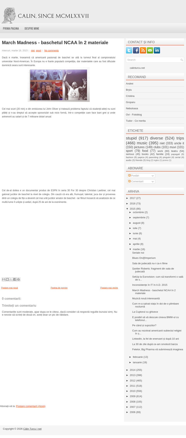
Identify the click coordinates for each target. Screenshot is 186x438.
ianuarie (138, 362)
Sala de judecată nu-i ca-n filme (149, 263)
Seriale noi (138, 252)
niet (32, 50)
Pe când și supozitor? (144, 325)
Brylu (129, 89)
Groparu (130, 102)
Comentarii (135, 181)
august (137, 222)
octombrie (139, 212)
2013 (133, 375)
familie (160, 154)
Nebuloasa (132, 108)
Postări (133, 175)
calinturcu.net (137, 67)
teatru (174, 151)
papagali (175, 154)
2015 (133, 208)
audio (129, 160)
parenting (153, 157)
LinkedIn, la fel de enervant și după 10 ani (155, 338)
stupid (131, 138)
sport (38, 50)
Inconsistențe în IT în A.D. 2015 (149, 284)
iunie (136, 233)
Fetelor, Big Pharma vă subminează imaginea (157, 349)
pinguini (166, 157)
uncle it (179, 143)
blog (148, 160)
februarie (138, 356)
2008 (133, 401)
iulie (135, 228)
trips (180, 138)
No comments (51, 50)
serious (130, 154)
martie (137, 249)
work (160, 151)
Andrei (129, 83)
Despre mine (32, 28)
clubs (157, 147)
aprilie (136, 244)
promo (165, 160)
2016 (133, 203)
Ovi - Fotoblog (134, 114)
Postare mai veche (109, 288)
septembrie (139, 217)
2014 (133, 369)
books (145, 154)
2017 (133, 198)
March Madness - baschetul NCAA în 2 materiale (55, 42)
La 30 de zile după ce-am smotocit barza (154, 344)
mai (135, 238)
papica (141, 157)
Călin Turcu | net (32, 428)
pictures (139, 147)
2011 (133, 385)
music (142, 143)
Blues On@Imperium (144, 257)
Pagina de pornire (59, 288)
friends (138, 160)
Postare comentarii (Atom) (30, 406)
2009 (133, 396)
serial (177, 157)
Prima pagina (11, 28)
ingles (156, 160)
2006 (133, 412)
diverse (156, 138)
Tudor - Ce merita (136, 120)
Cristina (130, 96)
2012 (133, 380)
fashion (129, 157)
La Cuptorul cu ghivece (145, 311)
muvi (173, 147)
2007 (133, 406)
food (145, 150)
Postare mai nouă (9, 288)
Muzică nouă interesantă (146, 298)
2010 (133, 391)
